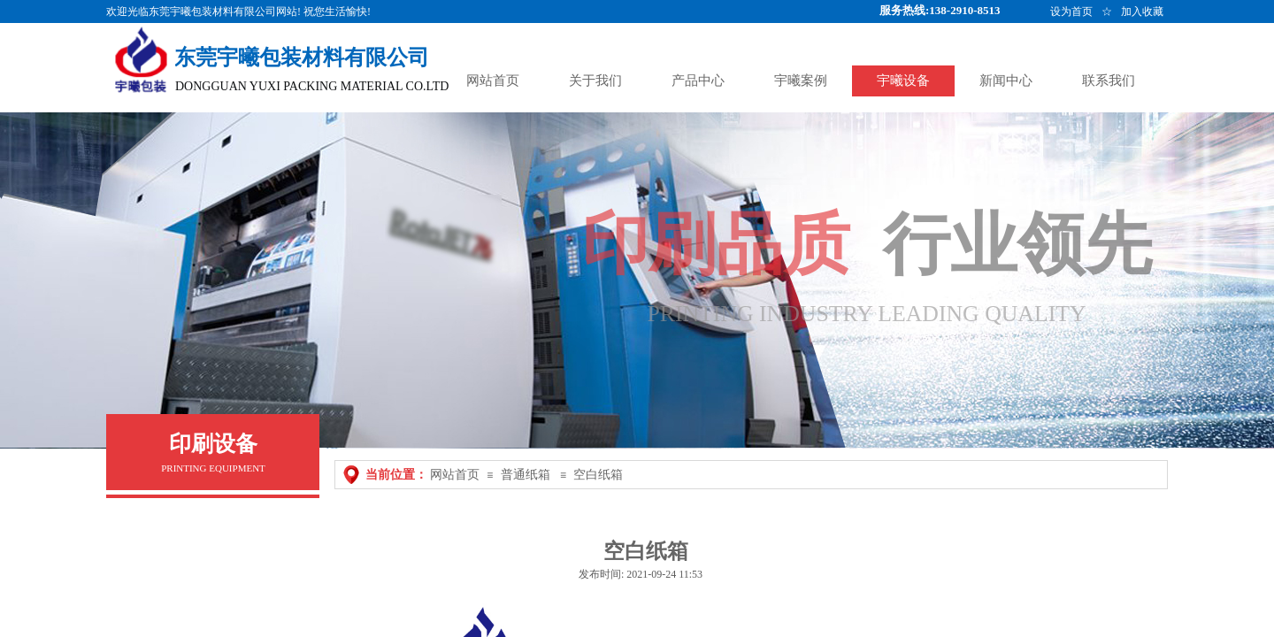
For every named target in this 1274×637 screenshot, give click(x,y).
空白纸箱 (598, 474)
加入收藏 (1142, 11)
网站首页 (455, 474)
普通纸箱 (525, 474)
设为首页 (1071, 11)
